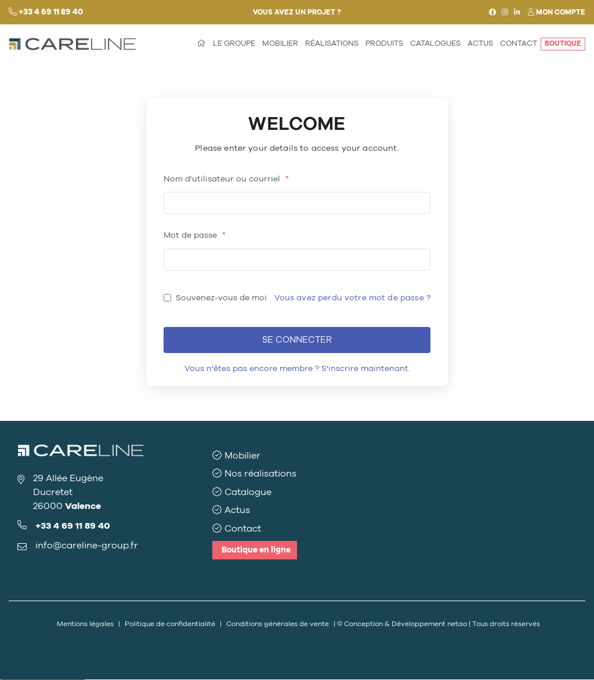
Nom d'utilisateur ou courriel (226, 179)
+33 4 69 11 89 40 (51, 12)
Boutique (256, 550)
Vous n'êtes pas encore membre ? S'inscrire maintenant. (297, 368)
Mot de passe (195, 235)
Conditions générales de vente (277, 624)
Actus (237, 509)
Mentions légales (85, 624)
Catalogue (247, 491)
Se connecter (297, 339)
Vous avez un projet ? (297, 12)
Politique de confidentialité (170, 624)
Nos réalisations (260, 473)
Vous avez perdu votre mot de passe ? (352, 298)
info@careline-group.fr (86, 545)
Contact (242, 528)
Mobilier (242, 455)
